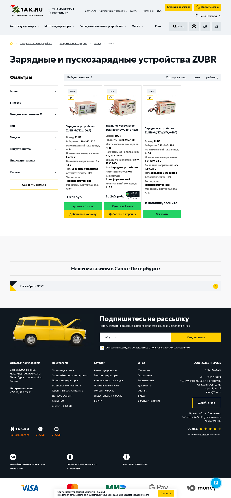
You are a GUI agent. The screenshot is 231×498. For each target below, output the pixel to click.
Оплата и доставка (63, 370)
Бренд (34, 91)
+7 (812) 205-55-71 (63, 8)
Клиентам (58, 400)
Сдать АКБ (91, 11)
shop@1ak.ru (213, 392)
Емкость (34, 103)
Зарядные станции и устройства (101, 26)
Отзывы (142, 390)
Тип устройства (34, 149)
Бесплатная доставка (178, 7)
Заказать (162, 214)
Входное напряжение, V (34, 114)
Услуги (98, 400)
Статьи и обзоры (62, 405)
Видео (141, 395)
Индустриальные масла (108, 395)
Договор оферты (62, 395)
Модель (34, 137)
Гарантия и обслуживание (67, 390)
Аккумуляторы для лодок (108, 380)
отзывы (40, 434)
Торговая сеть (146, 380)
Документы (145, 385)
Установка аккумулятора (66, 385)
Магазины (148, 11)
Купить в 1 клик (83, 206)
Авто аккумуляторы (23, 26)
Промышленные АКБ (106, 385)
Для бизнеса (206, 402)
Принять (166, 493)
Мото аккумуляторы (57, 26)
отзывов (204, 434)
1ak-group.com (19, 435)
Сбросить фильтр (34, 184)
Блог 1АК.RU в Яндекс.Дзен (135, 464)
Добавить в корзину (83, 214)
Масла (136, 26)
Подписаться (196, 337)
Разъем (34, 172)
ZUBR (72, 91)
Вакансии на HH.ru (149, 400)
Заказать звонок (207, 7)
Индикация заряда (34, 160)
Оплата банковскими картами (70, 375)
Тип (34, 126)
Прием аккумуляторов (65, 380)
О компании (145, 375)
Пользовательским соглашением (170, 347)
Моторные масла (104, 390)
